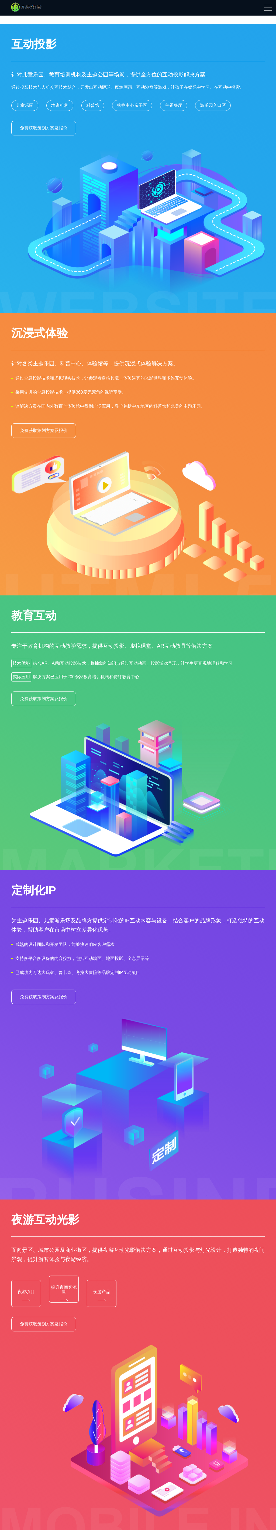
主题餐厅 (173, 105)
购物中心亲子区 (132, 105)
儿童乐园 (24, 105)
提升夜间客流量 (64, 1293)
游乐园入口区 (213, 105)
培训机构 (59, 105)
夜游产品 (101, 1295)
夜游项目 (26, 1295)
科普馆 (92, 105)
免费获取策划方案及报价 (43, 128)
